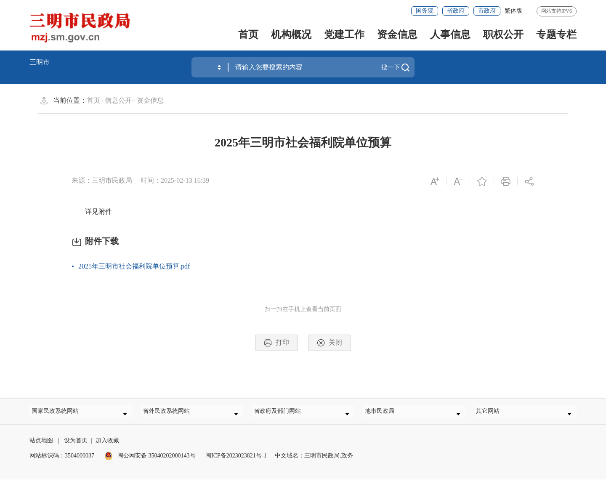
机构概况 (291, 34)
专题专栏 (556, 34)
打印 (276, 342)
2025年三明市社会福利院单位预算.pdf (134, 266)
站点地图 (41, 446)
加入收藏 (107, 446)
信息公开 (118, 100)
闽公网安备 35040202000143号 (150, 461)
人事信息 (450, 34)
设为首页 (76, 446)
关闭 (329, 342)
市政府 (487, 11)
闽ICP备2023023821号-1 (235, 461)
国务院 (424, 11)
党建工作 (344, 34)
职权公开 (503, 34)
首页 (248, 34)
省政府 (456, 11)
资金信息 (397, 34)
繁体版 (513, 11)
